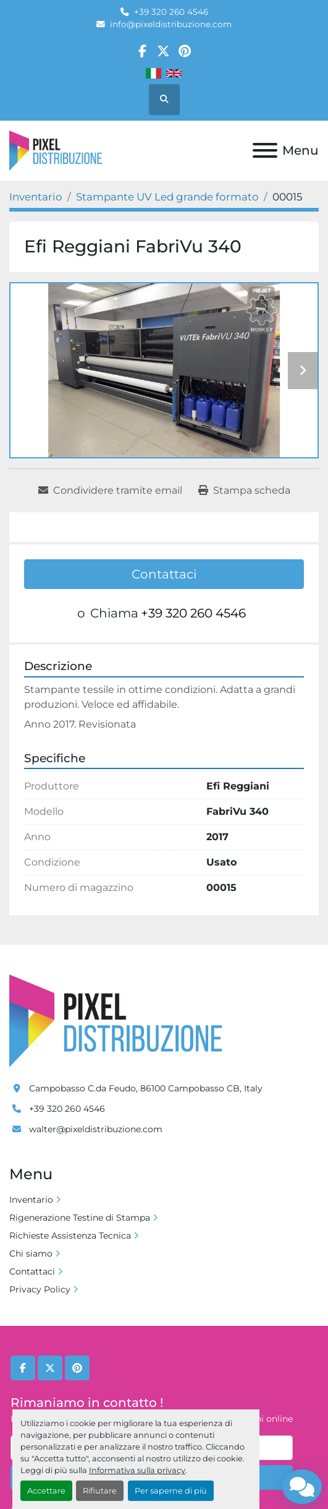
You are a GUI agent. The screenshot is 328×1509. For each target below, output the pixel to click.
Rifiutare (100, 1490)
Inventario (31, 1199)
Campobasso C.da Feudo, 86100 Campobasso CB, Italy (146, 1088)
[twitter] (163, 51)
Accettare (46, 1490)
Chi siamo (31, 1253)
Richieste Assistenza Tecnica (70, 1235)
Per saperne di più (171, 1490)
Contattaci (164, 574)
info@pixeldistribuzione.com (171, 24)
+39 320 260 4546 (171, 12)
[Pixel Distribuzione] (115, 1020)
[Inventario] (35, 197)
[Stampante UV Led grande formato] (167, 197)
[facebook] (142, 51)
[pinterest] (185, 51)
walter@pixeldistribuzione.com (95, 1129)
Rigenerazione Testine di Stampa (79, 1217)
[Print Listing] (244, 490)
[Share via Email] (110, 490)
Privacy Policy (39, 1289)
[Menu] (265, 150)
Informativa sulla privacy (137, 1470)
